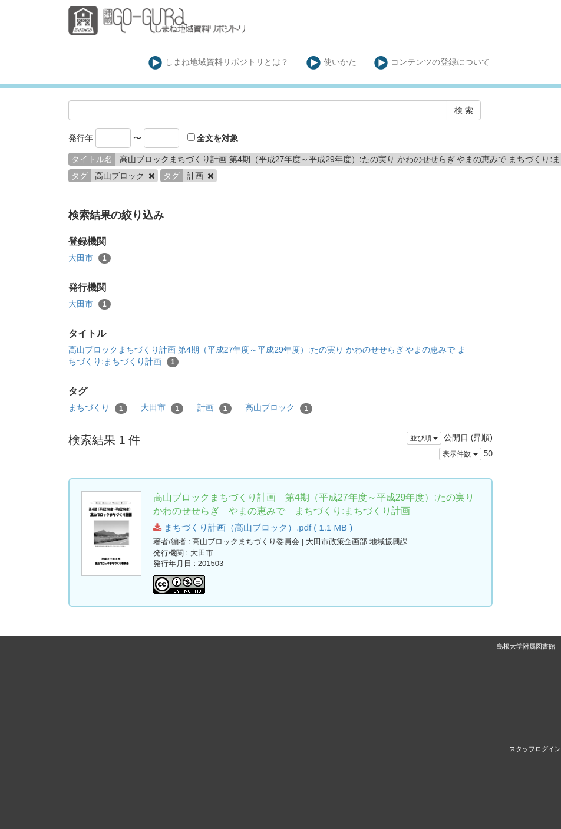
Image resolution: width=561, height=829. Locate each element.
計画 (214, 408)
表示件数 (460, 454)
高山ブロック (278, 408)
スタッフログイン (535, 748)
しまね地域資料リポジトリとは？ (218, 63)
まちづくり (97, 408)
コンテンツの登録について (432, 63)
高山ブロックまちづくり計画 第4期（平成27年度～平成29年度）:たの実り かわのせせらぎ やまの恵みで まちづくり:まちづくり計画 (267, 356)
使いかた (331, 63)
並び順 (424, 438)
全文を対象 (213, 138)
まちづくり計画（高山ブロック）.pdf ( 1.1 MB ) (252, 527)
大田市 (89, 258)
